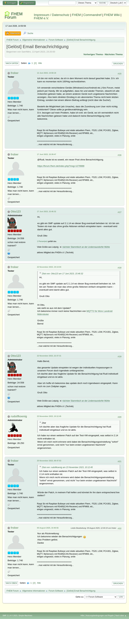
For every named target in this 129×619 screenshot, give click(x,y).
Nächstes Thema (114, 54)
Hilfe (82, 615)
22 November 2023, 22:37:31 (49, 356)
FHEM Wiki (112, 15)
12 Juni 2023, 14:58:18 (46, 73)
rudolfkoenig (19, 416)
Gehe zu (79, 597)
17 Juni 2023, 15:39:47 (46, 154)
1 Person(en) (42, 241)
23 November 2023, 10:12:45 (49, 416)
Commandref (92, 15)
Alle (40, 63)
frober (14, 73)
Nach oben (11, 583)
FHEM (76, 15)
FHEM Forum (14, 15)
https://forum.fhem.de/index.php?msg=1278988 (60, 166)
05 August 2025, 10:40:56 (47, 528)
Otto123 (16, 211)
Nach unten (12, 63)
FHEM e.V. (41, 18)
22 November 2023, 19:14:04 (49, 267)
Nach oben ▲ (120, 615)
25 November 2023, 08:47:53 (49, 461)
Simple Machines (25, 615)
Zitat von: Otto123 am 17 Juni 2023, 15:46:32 (62, 273)
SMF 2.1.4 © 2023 (10, 615)
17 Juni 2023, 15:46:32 (46, 211)
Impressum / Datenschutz (52, 15)
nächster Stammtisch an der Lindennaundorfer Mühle (86, 247)
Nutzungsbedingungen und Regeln (100, 615)
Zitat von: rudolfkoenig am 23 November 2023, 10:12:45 (67, 467)
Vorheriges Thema (93, 54)
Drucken (118, 64)
